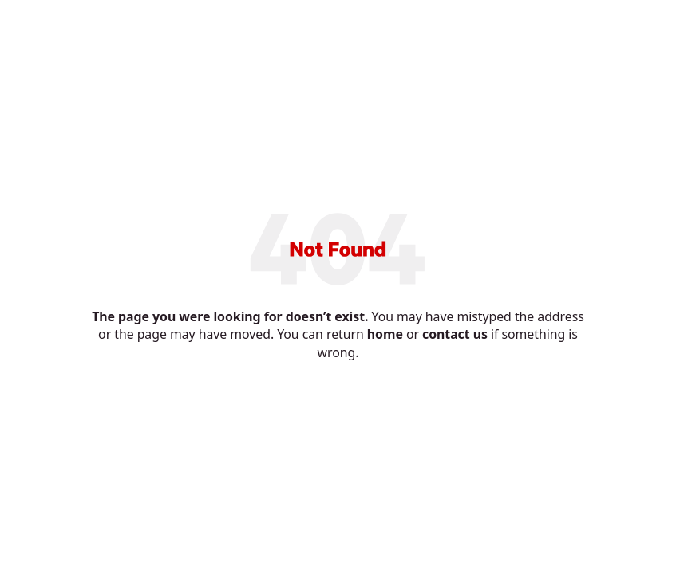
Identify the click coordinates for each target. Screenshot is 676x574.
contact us (455, 334)
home (385, 334)
